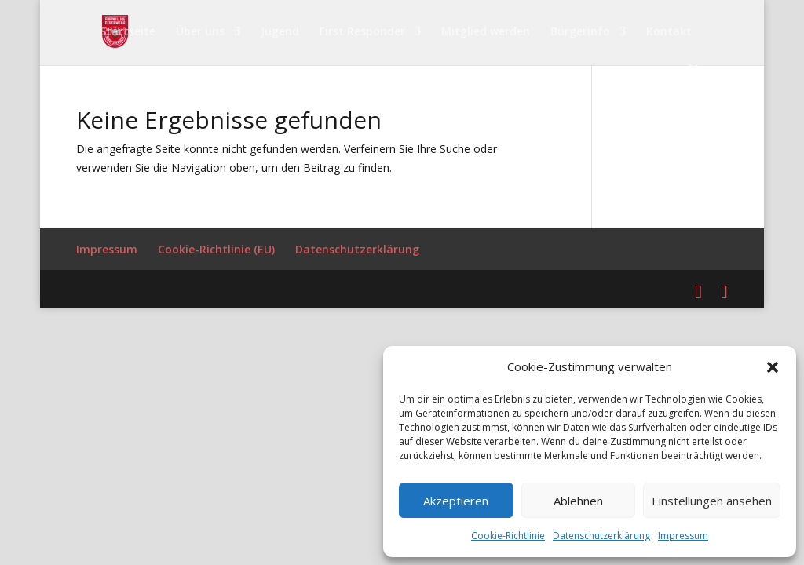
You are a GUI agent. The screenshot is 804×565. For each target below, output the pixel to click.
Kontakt (669, 32)
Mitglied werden (485, 32)
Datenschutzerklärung (601, 535)
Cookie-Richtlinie (508, 535)
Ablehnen (578, 500)
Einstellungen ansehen (712, 500)
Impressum (683, 535)
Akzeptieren (455, 500)
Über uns (200, 32)
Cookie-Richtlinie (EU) (216, 249)
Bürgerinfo (580, 32)
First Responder (362, 32)
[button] (772, 367)
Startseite (127, 32)
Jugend (280, 32)
